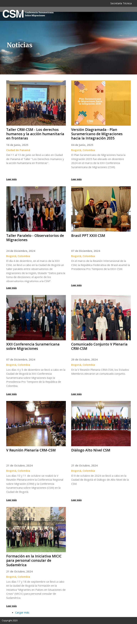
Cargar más (22, 612)
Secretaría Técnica (121, 3)
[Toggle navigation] (129, 13)
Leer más (11, 179)
